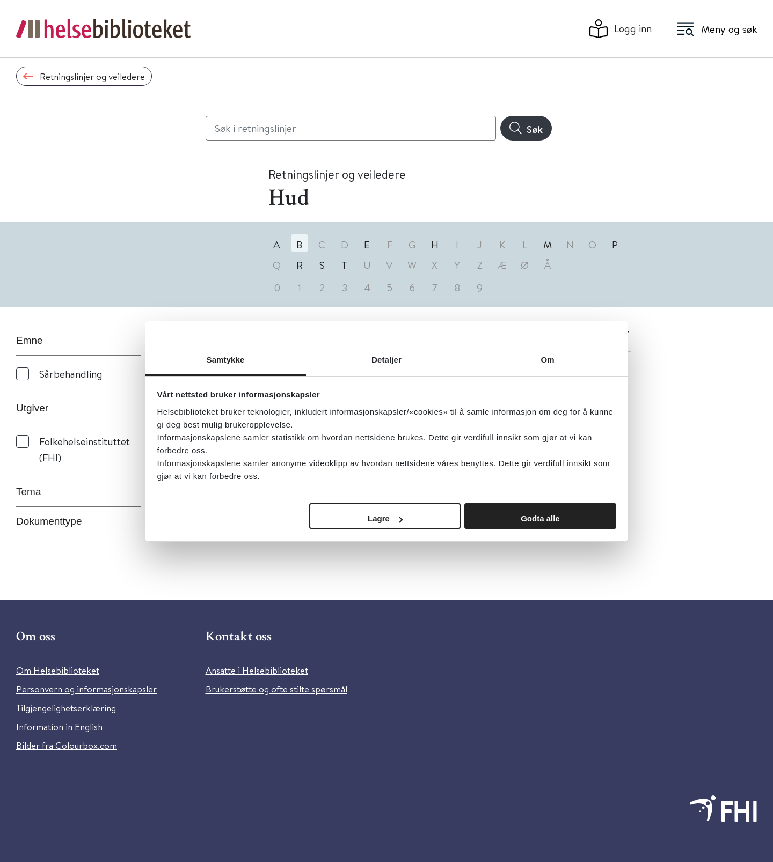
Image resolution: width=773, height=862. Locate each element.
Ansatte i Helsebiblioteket (257, 670)
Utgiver (32, 408)
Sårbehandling (71, 373)
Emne (29, 340)
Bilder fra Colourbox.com (66, 745)
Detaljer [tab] (386, 359)
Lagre (385, 518)
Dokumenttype (49, 521)
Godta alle (540, 518)
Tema (28, 491)
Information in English (59, 726)
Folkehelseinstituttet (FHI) (84, 449)
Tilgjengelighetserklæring (66, 708)
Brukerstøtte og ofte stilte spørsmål (276, 689)
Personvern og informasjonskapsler (86, 689)
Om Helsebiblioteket (57, 670)
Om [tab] (547, 359)
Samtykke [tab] (226, 359)
